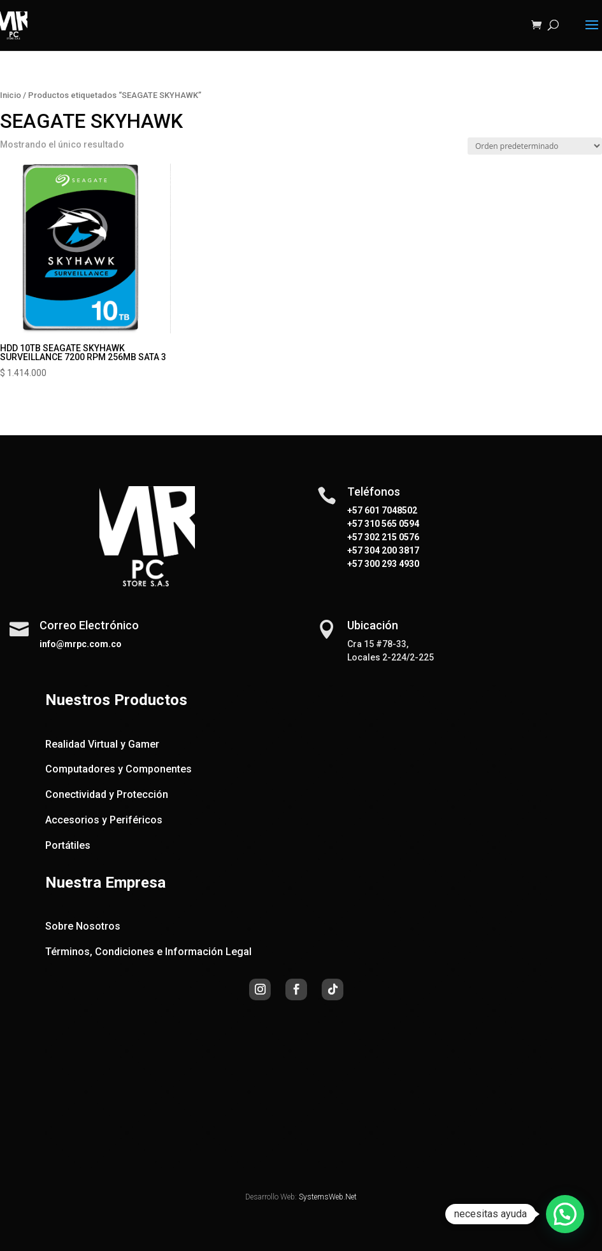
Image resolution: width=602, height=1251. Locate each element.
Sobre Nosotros (82, 926)
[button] (565, 1214)
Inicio (10, 95)
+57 (354, 524)
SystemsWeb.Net (328, 1196)
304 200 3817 (390, 550)
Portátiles (67, 845)
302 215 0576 (390, 537)
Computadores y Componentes (118, 769)
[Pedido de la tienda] (535, 146)
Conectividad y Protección (106, 794)
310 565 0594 (390, 524)
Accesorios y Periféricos (103, 820)
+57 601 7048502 (382, 510)
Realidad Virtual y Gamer (102, 744)
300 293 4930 (390, 564)
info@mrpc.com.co (80, 644)
